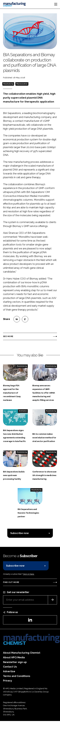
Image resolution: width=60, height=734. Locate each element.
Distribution (23, 411)
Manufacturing (8, 84)
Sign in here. (28, 574)
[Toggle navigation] (55, 4)
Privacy (7, 680)
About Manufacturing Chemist (21, 652)
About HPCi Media (14, 657)
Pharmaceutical (21, 84)
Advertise (9, 671)
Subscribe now (19, 533)
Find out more (11, 582)
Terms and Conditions (16, 676)
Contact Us (10, 666)
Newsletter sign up (15, 662)
